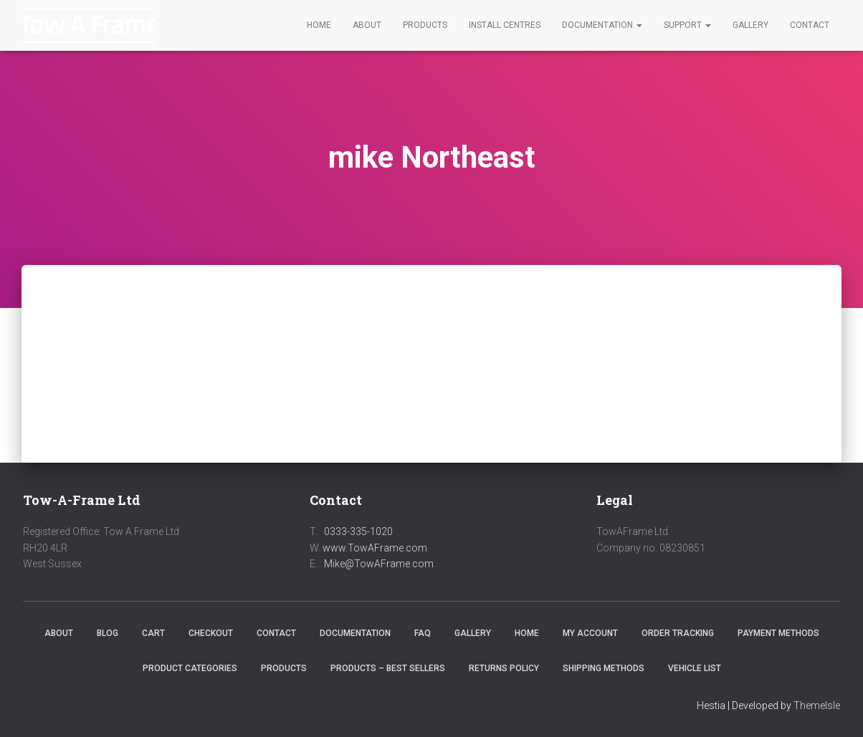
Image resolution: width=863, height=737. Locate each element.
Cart (153, 633)
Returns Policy (504, 668)
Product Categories (190, 668)
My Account (590, 633)
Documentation (602, 25)
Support (687, 25)
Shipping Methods (603, 668)
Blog (107, 633)
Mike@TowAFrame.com (379, 563)
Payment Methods (778, 633)
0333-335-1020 (358, 531)
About (367, 25)
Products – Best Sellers (387, 668)
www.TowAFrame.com (375, 548)
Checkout (211, 633)
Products (425, 25)
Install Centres (504, 25)
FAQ (422, 633)
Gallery (750, 25)
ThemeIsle (816, 705)
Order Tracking (678, 633)
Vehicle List (694, 668)
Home (319, 25)
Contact (809, 25)
